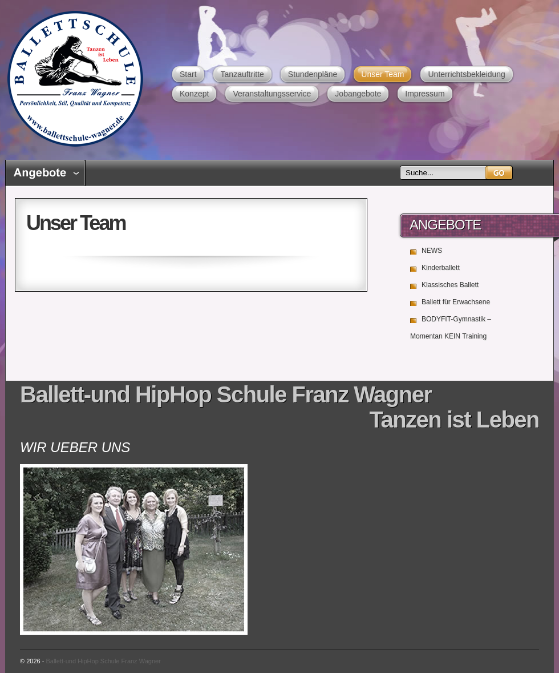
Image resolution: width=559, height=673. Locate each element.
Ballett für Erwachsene (456, 302)
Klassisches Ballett (450, 285)
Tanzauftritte (242, 74)
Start (188, 74)
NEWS (432, 251)
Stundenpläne (312, 74)
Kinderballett (441, 268)
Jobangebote (358, 93)
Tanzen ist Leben (454, 419)
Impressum (424, 93)
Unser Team (382, 74)
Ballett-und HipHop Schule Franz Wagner (75, 78)
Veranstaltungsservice (272, 93)
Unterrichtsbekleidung (466, 74)
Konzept (194, 93)
